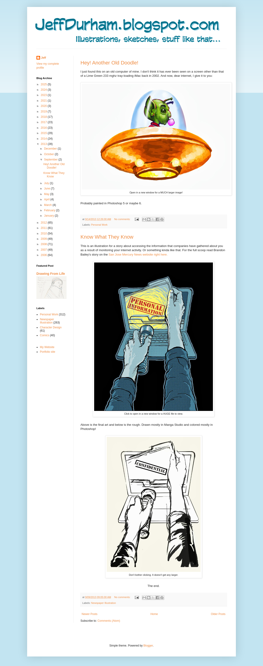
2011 (44, 228)
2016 (44, 127)
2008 (44, 244)
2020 (44, 106)
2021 (44, 100)
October (49, 154)
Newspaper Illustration (103, 603)
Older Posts (218, 614)
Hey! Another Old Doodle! (109, 63)
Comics (44, 335)
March (48, 205)
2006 (44, 255)
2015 (44, 133)
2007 (44, 249)
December (51, 148)
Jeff (43, 57)
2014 (44, 138)
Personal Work (99, 224)
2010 (44, 233)
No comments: (122, 219)
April (47, 199)
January (49, 215)
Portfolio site (47, 351)
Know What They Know (106, 237)
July (47, 183)
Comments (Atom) (108, 620)
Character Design (50, 327)
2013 (44, 144)
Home (154, 614)
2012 (44, 222)
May (47, 194)
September (51, 159)
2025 (44, 84)
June (47, 188)
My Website (47, 347)
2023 (44, 95)
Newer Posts (89, 614)
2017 (44, 122)
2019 (44, 111)
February (50, 210)
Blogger (148, 645)
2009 (44, 238)
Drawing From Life (50, 273)
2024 (44, 89)
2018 (44, 116)
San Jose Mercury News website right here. (138, 254)
